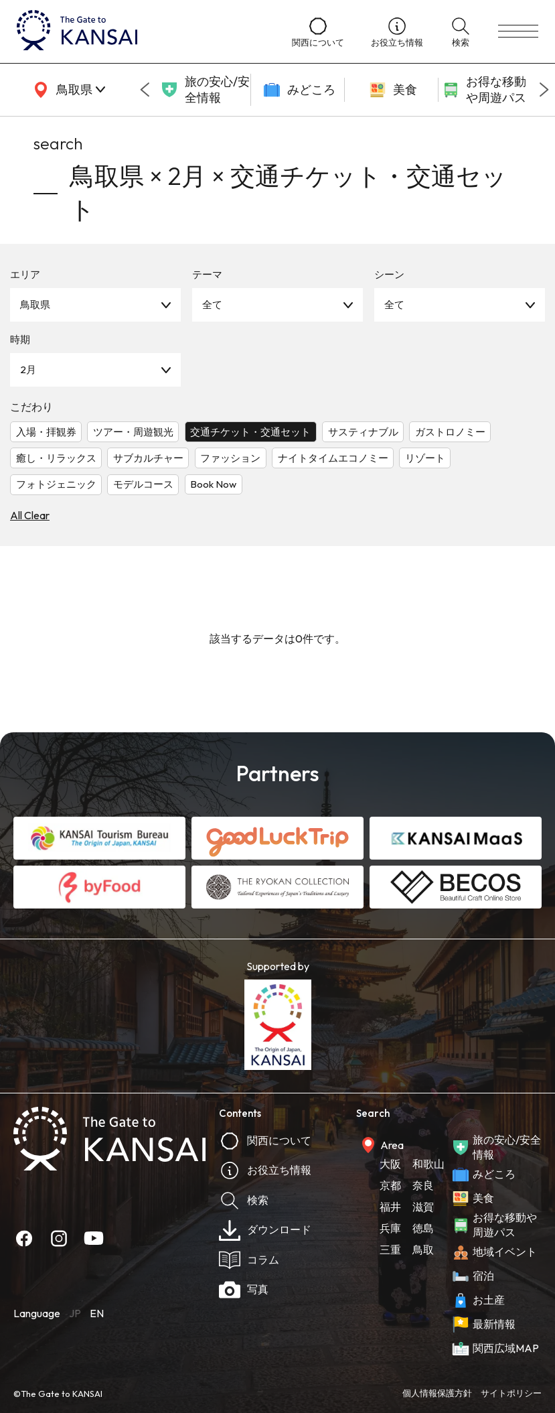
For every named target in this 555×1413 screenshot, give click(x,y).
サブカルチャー (148, 458)
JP (75, 1313)
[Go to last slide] (144, 89)
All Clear (30, 515)
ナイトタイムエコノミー (333, 458)
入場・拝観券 (46, 431)
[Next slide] (544, 89)
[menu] (518, 31)
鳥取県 (35, 304)
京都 (390, 1185)
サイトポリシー (511, 1393)
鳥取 (423, 1249)
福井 (390, 1206)
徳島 (423, 1228)
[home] (141, 31)
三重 (390, 1249)
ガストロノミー (450, 431)
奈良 (423, 1185)
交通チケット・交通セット (250, 431)
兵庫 (390, 1228)
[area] (67, 90)
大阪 (390, 1163)
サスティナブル (363, 431)
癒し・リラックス (56, 458)
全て (212, 304)
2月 (28, 369)
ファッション (230, 458)
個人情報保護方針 (437, 1393)
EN (97, 1313)
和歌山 (428, 1163)
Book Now (213, 484)
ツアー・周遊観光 (133, 431)
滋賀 (423, 1206)
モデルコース (143, 484)
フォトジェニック (56, 484)
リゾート (425, 458)
